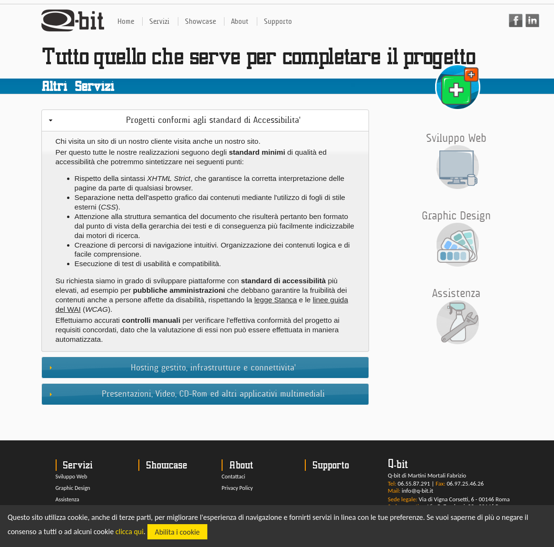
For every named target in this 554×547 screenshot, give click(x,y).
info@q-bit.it (417, 490)
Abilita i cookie (177, 532)
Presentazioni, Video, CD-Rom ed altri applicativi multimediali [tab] (186, 393)
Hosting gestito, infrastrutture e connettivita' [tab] (171, 367)
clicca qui (130, 532)
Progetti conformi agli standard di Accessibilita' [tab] (174, 120)
